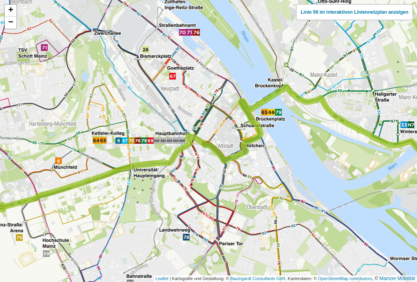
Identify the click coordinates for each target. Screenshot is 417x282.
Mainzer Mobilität (397, 278)
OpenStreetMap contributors (345, 278)
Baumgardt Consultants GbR (257, 278)
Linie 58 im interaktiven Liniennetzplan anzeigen (354, 12)
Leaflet (162, 278)
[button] (10, 11)
